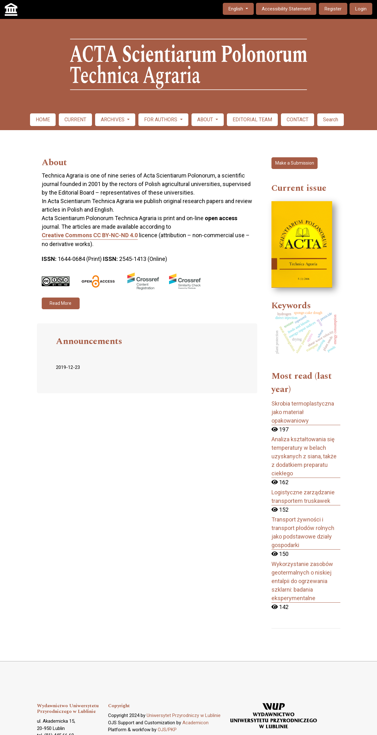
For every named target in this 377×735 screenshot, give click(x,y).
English (241, 8)
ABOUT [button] (205, 120)
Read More (60, 303)
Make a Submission (294, 163)
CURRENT (75, 120)
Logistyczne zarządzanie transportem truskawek (303, 496)
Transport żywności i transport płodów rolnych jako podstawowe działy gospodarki (302, 532)
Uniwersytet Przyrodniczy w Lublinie (184, 715)
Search (330, 120)
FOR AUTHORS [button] (161, 120)
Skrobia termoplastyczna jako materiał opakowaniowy (302, 412)
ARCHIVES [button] (113, 120)
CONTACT (297, 120)
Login (361, 9)
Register (333, 9)
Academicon (195, 723)
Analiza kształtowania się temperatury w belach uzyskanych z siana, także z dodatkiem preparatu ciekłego (304, 456)
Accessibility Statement (286, 9)
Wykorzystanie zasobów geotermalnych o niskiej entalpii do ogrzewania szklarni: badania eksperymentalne (302, 581)
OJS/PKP (167, 729)
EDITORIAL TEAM (252, 120)
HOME (43, 120)
